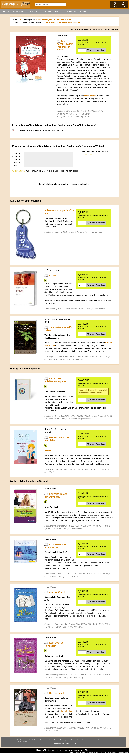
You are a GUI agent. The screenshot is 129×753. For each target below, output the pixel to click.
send (10, 3)
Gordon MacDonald (53, 319)
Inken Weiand (63, 35)
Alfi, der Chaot (57, 592)
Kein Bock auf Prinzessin (54, 644)
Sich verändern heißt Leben (58, 329)
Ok (75, 743)
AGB (44, 750)
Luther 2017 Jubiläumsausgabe (55, 380)
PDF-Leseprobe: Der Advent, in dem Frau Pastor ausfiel (37, 130)
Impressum (65, 750)
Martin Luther (66, 711)
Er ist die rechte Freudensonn (55, 546)
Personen (84, 11)
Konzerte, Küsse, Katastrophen (56, 495)
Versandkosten (112, 29)
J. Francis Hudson (52, 270)
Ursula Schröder (51, 429)
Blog (87, 750)
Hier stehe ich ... (58, 693)
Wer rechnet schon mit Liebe (57, 439)
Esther (52, 275)
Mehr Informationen (61, 743)
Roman (47, 451)
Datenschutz (53, 750)
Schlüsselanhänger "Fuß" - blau (59, 212)
